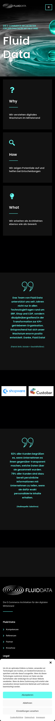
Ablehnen (27, 703)
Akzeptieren (27, 695)
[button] (50, 662)
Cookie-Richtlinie (16, 717)
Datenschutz (30, 717)
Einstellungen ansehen (27, 711)
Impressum (40, 717)
